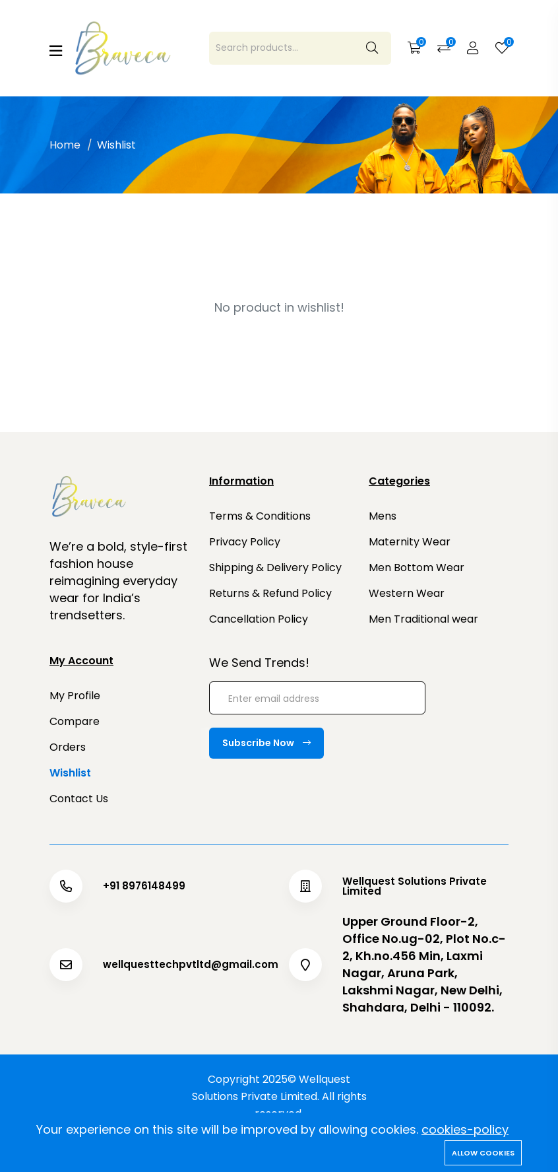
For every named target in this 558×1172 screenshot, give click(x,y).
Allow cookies (483, 1153)
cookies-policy (465, 1129)
